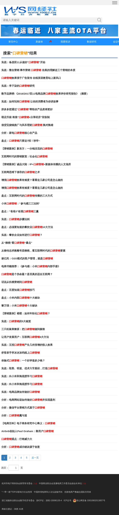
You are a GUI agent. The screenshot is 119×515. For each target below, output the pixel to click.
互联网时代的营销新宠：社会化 (24, 156)
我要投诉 (65, 41)
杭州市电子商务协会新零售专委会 (17, 483)
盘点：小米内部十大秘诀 (20, 297)
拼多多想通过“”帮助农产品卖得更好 (27, 109)
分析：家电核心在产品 (19, 132)
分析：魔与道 (14, 415)
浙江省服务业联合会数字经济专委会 (18, 500)
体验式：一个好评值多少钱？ (23, 360)
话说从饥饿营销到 (16, 282)
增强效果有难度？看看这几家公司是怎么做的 (32, 179)
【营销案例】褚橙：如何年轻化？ (25, 313)
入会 (35, 483)
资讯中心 (13, 41)
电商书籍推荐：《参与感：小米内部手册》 (30, 266)
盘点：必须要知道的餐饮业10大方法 (27, 227)
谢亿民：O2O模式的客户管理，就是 (27, 258)
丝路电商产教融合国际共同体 (77, 492)
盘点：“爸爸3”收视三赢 (20, 211)
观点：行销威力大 (16, 439)
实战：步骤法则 (15, 219)
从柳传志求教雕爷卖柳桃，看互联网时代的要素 (33, 250)
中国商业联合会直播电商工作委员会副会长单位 (60, 483)
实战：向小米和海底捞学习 (21, 376)
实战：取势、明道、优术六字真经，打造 (29, 368)
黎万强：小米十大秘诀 (19, 305)
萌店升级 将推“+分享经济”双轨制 (25, 117)
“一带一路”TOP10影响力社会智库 (17, 492)
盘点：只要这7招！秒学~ (20, 140)
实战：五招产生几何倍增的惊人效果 (27, 344)
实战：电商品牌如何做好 (20, 391)
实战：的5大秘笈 (16, 321)
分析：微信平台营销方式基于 (23, 407)
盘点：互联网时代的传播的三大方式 (27, 195)
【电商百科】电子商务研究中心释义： (28, 423)
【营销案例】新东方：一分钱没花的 (27, 148)
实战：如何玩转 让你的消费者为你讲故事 (29, 101)
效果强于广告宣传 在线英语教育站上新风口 (31, 77)
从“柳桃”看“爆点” (16, 242)
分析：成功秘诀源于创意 (20, 446)
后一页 (35, 457)
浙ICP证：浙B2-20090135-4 (49, 500)
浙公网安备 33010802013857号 (90, 500)
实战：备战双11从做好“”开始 (23, 62)
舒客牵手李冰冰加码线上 (20, 352)
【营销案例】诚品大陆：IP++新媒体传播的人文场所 (36, 164)
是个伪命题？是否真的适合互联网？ (27, 274)
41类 (21, 509)
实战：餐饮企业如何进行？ (21, 234)
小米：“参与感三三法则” (20, 203)
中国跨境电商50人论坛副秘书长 (48, 492)
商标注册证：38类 (10, 509)
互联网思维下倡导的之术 (20, 172)
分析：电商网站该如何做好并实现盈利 (28, 399)
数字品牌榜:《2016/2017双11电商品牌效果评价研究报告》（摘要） (45, 93)
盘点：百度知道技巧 (18, 289)
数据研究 (91, 41)
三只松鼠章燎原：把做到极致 (23, 329)
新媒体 (39, 41)
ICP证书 (67, 500)
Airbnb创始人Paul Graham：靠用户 (27, 431)
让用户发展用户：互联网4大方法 (25, 336)
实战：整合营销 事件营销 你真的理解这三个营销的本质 (38, 70)
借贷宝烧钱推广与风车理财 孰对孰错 (27, 125)
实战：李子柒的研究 (18, 85)
